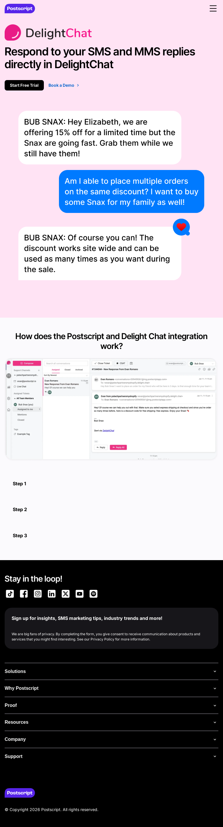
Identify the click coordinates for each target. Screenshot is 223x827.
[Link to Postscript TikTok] (10, 595)
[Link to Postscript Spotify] (93, 595)
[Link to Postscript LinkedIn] (51, 595)
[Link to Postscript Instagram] (38, 595)
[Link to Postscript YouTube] (79, 595)
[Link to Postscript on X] (65, 595)
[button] (213, 8)
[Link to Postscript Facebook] (24, 595)
